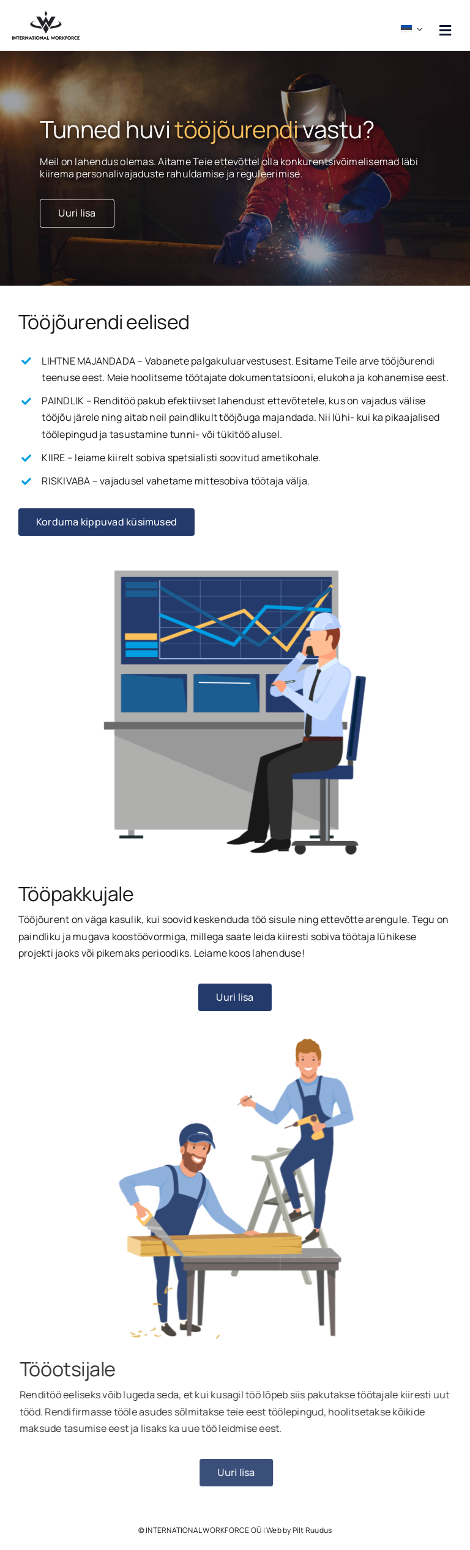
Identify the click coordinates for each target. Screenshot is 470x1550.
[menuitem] (413, 25)
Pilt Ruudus (312, 1530)
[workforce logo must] (46, 16)
